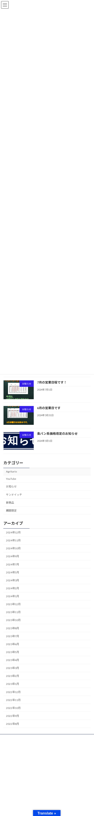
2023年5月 (12, 652)
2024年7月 (12, 564)
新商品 (10, 502)
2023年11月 (13, 612)
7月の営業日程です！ (52, 382)
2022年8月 (12, 724)
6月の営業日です (49, 408)
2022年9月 (12, 716)
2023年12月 (13, 604)
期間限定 (11, 510)
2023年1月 (12, 684)
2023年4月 (12, 660)
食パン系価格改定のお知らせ (57, 434)
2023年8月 (12, 628)
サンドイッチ (14, 494)
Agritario (11, 471)
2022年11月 (13, 700)
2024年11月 (13, 540)
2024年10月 (13, 548)
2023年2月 (12, 676)
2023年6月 (12, 644)
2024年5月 (12, 572)
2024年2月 (12, 588)
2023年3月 (12, 668)
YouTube (11, 479)
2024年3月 (12, 580)
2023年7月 (12, 636)
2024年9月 (12, 556)
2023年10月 (13, 620)
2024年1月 (12, 596)
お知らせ (11, 486)
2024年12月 (13, 532)
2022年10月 (13, 708)
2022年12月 (13, 692)
